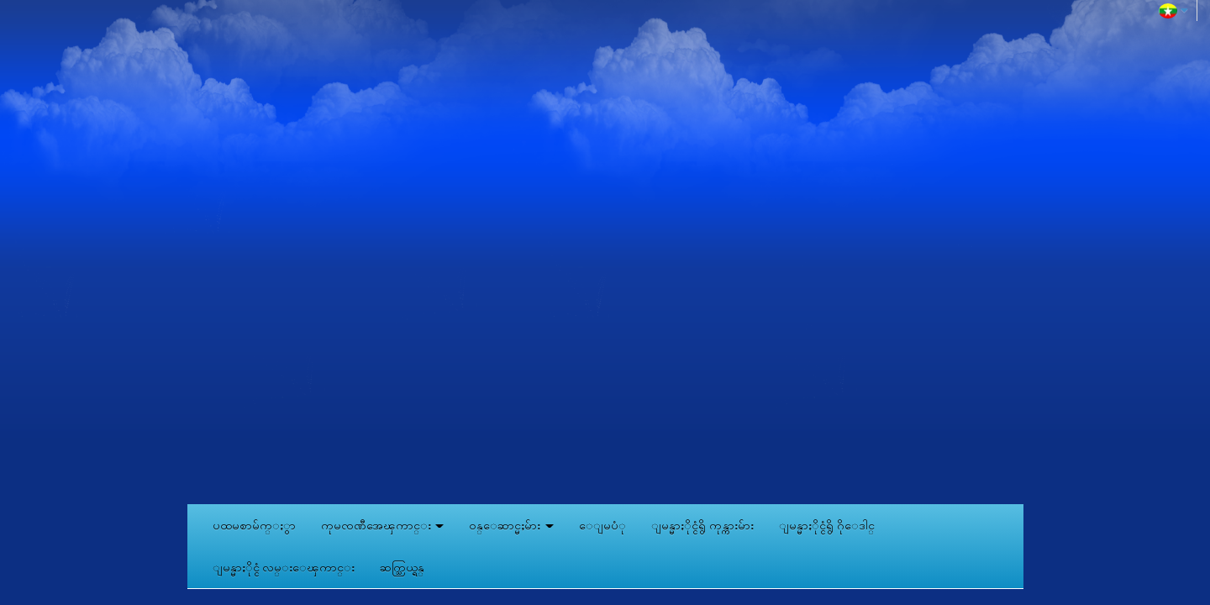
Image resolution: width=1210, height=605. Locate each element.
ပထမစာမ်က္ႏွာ (254, 525)
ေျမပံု (602, 525)
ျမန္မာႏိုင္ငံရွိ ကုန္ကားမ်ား (702, 525)
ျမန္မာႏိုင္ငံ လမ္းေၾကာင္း (284, 567)
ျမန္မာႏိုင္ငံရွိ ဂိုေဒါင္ (827, 525)
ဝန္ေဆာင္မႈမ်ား (511, 525)
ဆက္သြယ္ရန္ (402, 567)
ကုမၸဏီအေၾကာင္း (383, 525)
